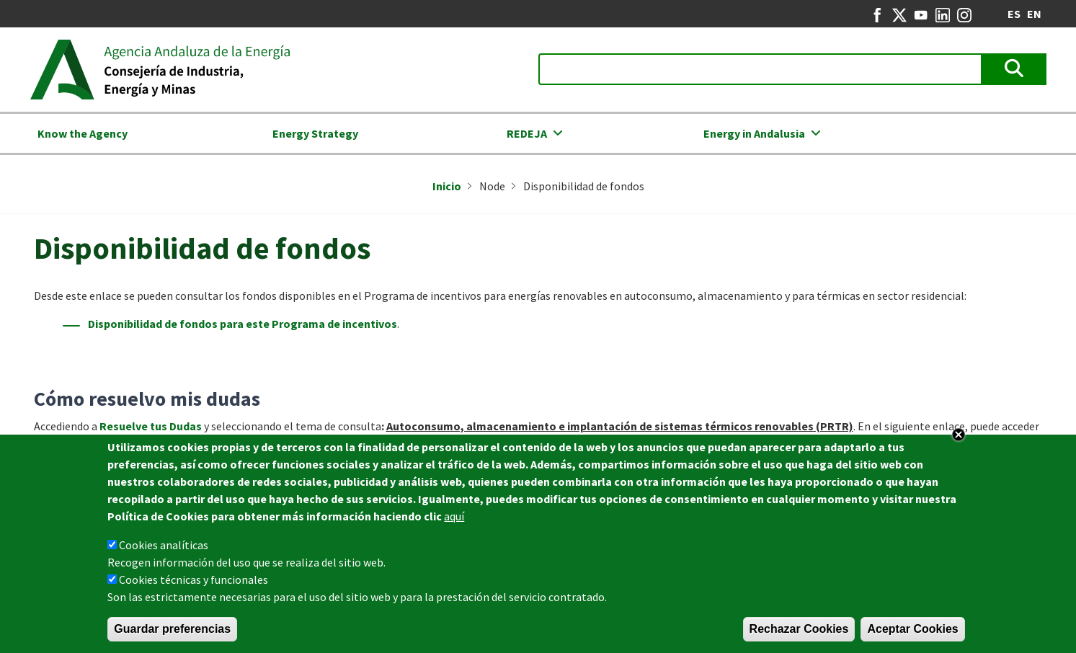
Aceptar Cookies (912, 629)
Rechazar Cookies (799, 629)
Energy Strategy (315, 133)
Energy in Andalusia (754, 133)
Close (958, 435)
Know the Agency (82, 133)
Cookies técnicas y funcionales (193, 580)
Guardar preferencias (172, 629)
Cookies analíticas (163, 545)
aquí (454, 517)
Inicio (446, 186)
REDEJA (527, 133)
